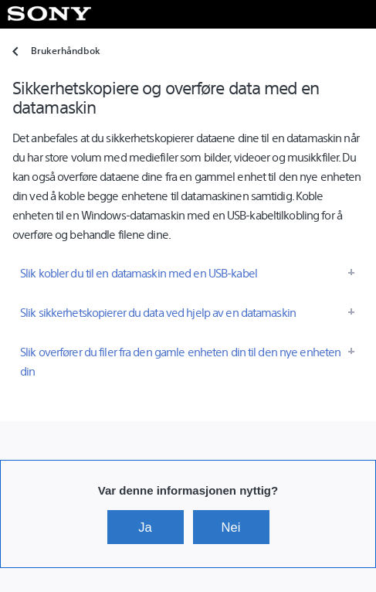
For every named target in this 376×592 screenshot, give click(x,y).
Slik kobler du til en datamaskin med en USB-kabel (138, 272)
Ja (144, 527)
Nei (231, 527)
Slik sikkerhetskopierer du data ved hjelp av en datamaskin (158, 312)
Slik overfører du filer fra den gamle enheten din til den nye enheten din (180, 361)
